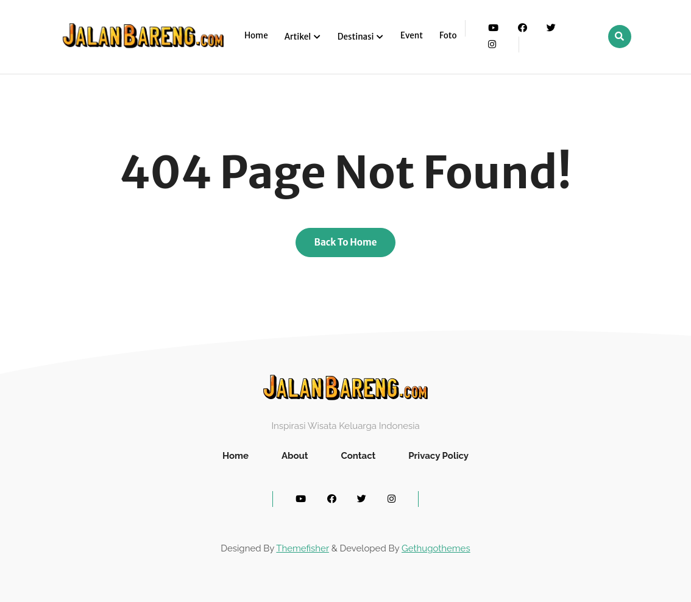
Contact (358, 455)
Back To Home (345, 242)
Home (256, 35)
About (295, 455)
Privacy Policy (438, 455)
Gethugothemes (436, 548)
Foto (448, 35)
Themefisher (302, 548)
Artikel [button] (299, 37)
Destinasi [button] (356, 37)
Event (411, 35)
